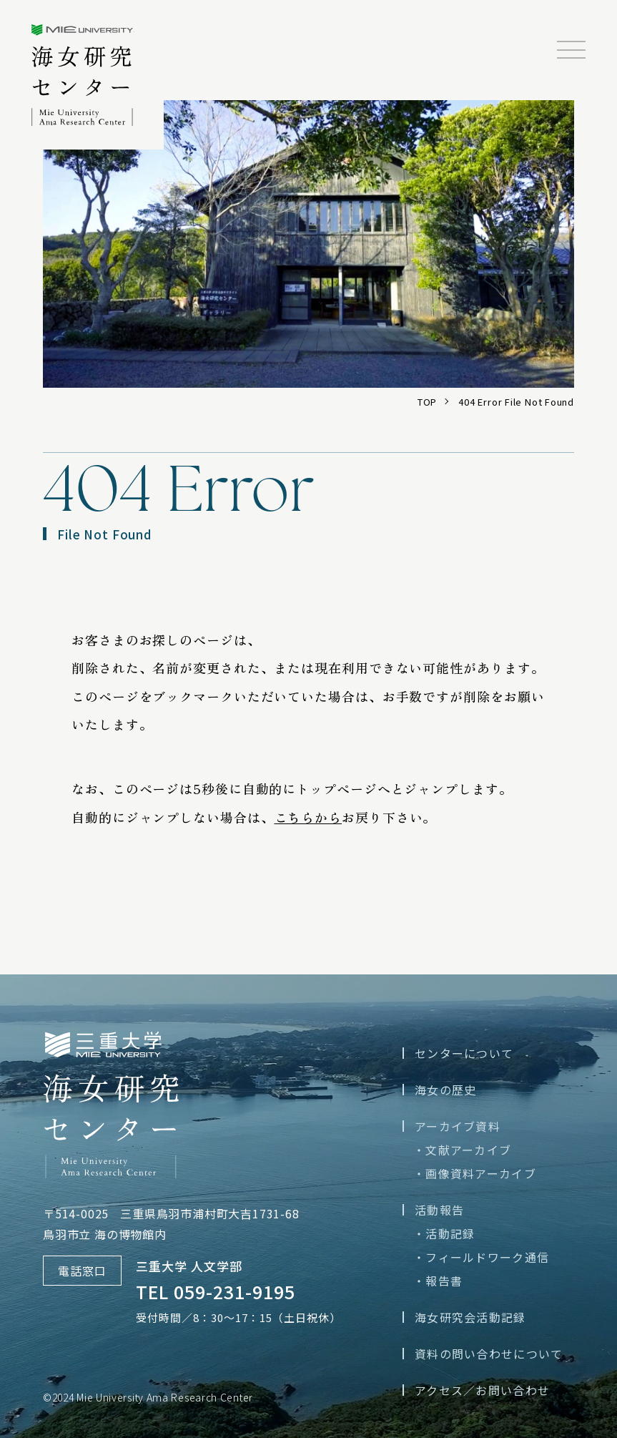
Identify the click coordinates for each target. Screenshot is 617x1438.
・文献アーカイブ (462, 1149)
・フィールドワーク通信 (481, 1257)
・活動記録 (444, 1233)
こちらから (308, 817)
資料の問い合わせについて (489, 1353)
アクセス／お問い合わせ (482, 1390)
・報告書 (438, 1280)
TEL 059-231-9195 (215, 1291)
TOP (427, 402)
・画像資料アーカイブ (474, 1173)
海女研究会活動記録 (470, 1317)
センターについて (464, 1053)
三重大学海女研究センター (97, 83)
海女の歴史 (445, 1089)
